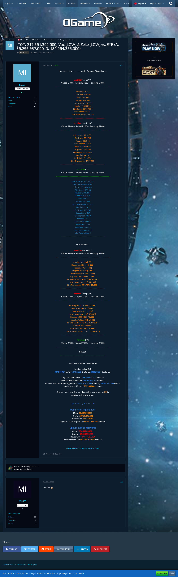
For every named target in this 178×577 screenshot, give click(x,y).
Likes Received (14, 97)
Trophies (11, 104)
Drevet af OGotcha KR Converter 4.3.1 (81, 448)
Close (172, 573)
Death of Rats (20, 466)
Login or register (157, 3)
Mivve (35, 52)
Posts (10, 107)
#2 (121, 482)
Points (10, 100)
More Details (162, 573)
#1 (121, 65)
